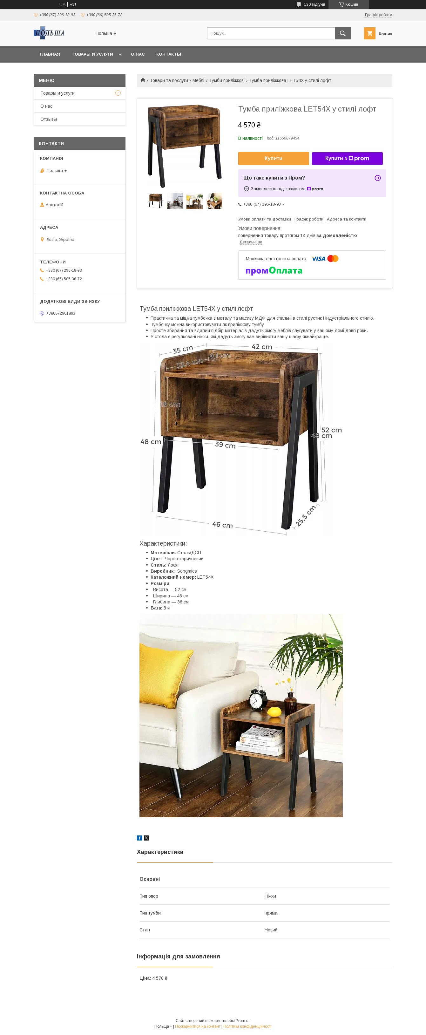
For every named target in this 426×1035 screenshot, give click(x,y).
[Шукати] (343, 33)
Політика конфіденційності (247, 1026)
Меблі (198, 80)
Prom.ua (243, 1020)
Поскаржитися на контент (197, 1026)
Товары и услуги (92, 54)
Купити (273, 158)
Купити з (347, 158)
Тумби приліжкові (227, 80)
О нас (138, 54)
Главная (50, 54)
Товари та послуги (169, 80)
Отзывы (48, 119)
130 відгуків (314, 4)
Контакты (168, 54)
